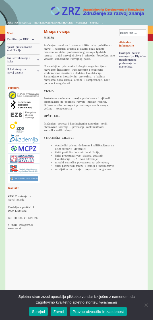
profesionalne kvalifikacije (53, 23)
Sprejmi (38, 312)
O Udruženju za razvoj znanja (23, 71)
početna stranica (19, 23)
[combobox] (132, 33)
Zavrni (58, 312)
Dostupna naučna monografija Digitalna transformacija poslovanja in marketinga (132, 59)
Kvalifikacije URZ (20, 39)
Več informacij (108, 302)
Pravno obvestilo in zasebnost (98, 312)
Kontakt (81, 23)
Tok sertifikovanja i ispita (23, 60)
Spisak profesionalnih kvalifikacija (19, 48)
